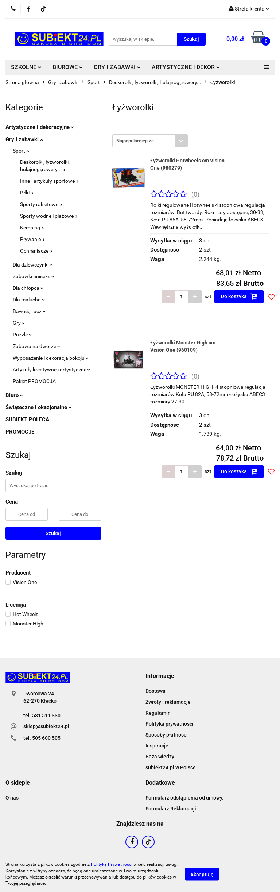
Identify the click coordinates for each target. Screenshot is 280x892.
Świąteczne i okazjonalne (38, 407)
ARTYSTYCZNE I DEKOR (186, 67)
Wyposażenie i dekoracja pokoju (51, 358)
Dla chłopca (28, 288)
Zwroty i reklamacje (168, 702)
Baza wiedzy (159, 756)
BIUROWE (67, 67)
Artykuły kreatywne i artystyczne (51, 369)
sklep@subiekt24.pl (46, 726)
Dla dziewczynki (32, 265)
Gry (19, 323)
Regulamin (158, 713)
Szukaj (53, 533)
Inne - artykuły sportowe (49, 181)
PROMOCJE (19, 432)
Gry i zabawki (24, 139)
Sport (21, 151)
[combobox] (150, 140)
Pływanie (32, 239)
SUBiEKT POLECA (27, 419)
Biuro (14, 395)
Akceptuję (202, 874)
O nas (12, 798)
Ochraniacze (36, 251)
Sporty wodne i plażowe (49, 216)
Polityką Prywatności (111, 864)
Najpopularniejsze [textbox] (135, 140)
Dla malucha (29, 300)
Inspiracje (156, 746)
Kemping (32, 227)
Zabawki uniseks (33, 276)
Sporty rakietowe (41, 204)
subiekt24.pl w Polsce (170, 767)
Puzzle (22, 335)
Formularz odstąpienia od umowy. (184, 798)
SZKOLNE (26, 67)
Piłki (27, 193)
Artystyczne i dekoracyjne (39, 127)
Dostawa (155, 691)
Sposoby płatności (166, 735)
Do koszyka (239, 296)
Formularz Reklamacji (170, 809)
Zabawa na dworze (36, 346)
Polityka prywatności (169, 724)
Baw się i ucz (29, 311)
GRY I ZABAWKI (117, 67)
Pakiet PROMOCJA (34, 381)
